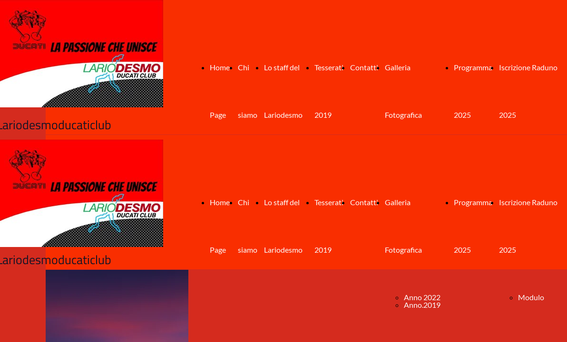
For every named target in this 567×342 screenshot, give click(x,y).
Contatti (364, 67)
